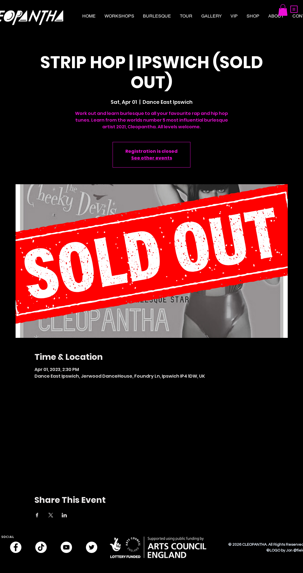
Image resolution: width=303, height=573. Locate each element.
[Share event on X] (50, 515)
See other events (151, 158)
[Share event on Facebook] (37, 515)
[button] (294, 9)
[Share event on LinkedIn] (64, 515)
